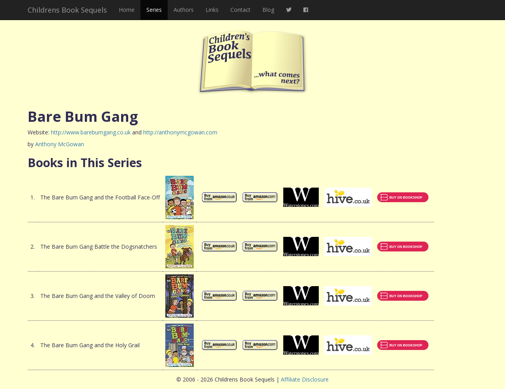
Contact (240, 9)
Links (212, 9)
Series (154, 9)
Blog (268, 9)
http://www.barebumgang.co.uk (91, 132)
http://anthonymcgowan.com (180, 132)
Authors (184, 9)
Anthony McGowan (59, 144)
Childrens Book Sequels (67, 10)
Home (127, 9)
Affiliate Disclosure (305, 379)
